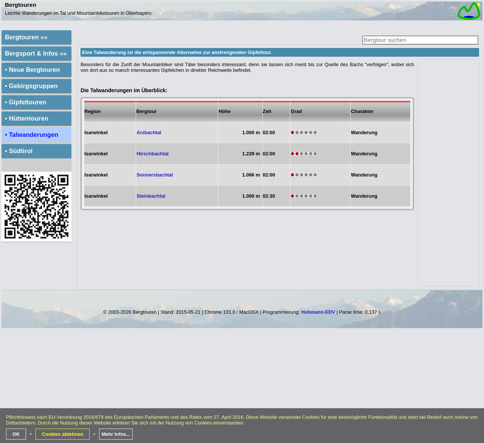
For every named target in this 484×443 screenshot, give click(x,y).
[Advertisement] (448, 172)
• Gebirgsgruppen (31, 86)
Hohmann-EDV (318, 312)
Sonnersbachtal (155, 175)
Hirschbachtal (153, 153)
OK (16, 434)
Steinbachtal (151, 196)
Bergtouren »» (26, 37)
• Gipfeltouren (25, 102)
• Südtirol (19, 151)
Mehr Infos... (116, 434)
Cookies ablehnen (63, 434)
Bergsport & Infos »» (36, 53)
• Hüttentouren (26, 118)
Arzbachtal (149, 132)
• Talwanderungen (31, 134)
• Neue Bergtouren (32, 69)
